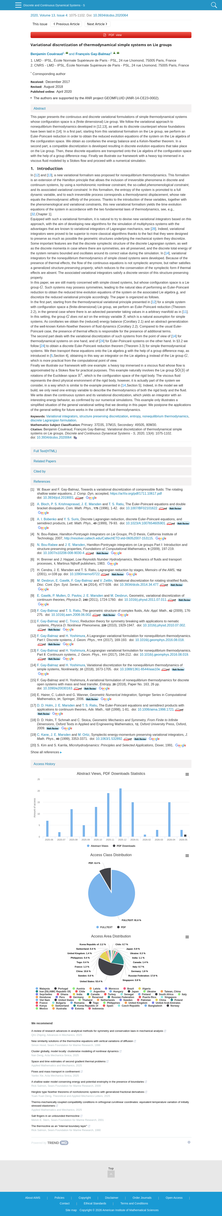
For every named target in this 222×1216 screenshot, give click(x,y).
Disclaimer (111, 1197)
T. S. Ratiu (116, 504)
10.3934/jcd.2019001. (63, 497)
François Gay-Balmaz (93, 54)
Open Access (174, 1197)
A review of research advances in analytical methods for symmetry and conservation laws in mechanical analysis (98, 1030)
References (42, 481)
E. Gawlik (62, 580)
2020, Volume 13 (43, 15)
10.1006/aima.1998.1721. (161, 709)
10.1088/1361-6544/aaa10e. (145, 669)
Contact (64, 1203)
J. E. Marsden (91, 504)
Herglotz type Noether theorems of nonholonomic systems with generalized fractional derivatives (89, 1091)
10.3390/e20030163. (63, 688)
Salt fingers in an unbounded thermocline (57, 1115)
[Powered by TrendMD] (49, 1143)
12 (37, 175)
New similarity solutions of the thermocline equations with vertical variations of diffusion (83, 1041)
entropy (135, 416)
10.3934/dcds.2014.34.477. (144, 584)
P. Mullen (59, 595)
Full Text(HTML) (45, 451)
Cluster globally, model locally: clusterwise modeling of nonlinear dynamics (76, 1051)
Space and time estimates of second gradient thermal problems (70, 1061)
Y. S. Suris (71, 519)
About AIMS (32, 1197)
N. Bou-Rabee (47, 544)
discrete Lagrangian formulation (53, 420)
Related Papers (45, 461)
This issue (40, 24)
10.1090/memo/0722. (90, 574)
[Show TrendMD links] (189, 1142)
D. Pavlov (74, 595)
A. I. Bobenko (47, 519)
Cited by (40, 471)
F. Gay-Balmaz (82, 580)
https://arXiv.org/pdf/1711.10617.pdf (136, 493)
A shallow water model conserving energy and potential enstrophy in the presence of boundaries (89, 1081)
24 (102, 341)
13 (50, 175)
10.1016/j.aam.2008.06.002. (76, 614)
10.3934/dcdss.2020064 (110, 15)
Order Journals (142, 1197)
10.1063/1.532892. (114, 738)
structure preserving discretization (103, 416)
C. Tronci (72, 621)
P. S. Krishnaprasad (65, 504)
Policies (59, 1197)
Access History (44, 764)
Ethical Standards (95, 1203)
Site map (71, 1210)
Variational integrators (61, 416)
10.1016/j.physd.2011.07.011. (150, 599)
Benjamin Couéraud (47, 54)
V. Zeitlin (106, 580)
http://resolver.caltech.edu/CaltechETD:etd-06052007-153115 (108, 538)
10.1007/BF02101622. (147, 508)
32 (33, 214)
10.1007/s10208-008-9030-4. (69, 553)
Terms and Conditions (134, 1203)
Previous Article (66, 24)
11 (185, 312)
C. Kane (43, 734)
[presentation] (41, 287)
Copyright (85, 1197)
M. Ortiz (83, 734)
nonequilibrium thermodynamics (165, 416)
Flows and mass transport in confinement (57, 1071)
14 (167, 253)
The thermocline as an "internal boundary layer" (60, 1126)
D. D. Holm (45, 705)
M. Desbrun (45, 580)
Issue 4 (62, 15)
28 (153, 229)
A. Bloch (43, 504)
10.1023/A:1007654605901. (151, 523)
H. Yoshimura (75, 636)
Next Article (97, 24)
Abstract (40, 108)
